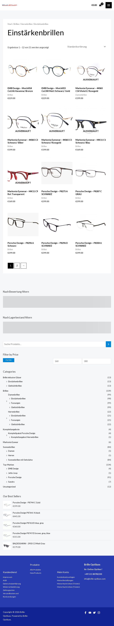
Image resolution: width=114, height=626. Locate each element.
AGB (5, 580)
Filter (9, 360)
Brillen (5, 391)
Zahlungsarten (9, 590)
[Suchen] (108, 344)
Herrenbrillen (13, 412)
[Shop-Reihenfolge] (86, 46)
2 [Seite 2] (17, 265)
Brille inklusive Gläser (12, 377)
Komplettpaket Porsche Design (21, 433)
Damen (11, 451)
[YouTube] (90, 612)
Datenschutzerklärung (12, 584)
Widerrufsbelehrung (11, 587)
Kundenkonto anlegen (66, 577)
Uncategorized (9, 486)
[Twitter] (94, 612)
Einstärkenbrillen (15, 381)
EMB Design (13, 468)
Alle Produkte (35, 570)
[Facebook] (85, 612)
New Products (35, 573)
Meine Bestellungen (65, 580)
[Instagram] (99, 612)
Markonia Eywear (10, 442)
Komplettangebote (11, 429)
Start (10, 24)
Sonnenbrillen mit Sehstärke (20, 460)
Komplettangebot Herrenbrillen (24, 437)
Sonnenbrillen (9, 447)
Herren (11, 455)
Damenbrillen (14, 394)
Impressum (7, 577)
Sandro (11, 482)
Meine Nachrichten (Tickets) (68, 584)
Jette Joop (13, 473)
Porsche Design (15, 477)
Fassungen (15, 403)
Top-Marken (8, 465)
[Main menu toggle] (109, 5)
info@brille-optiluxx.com (95, 579)
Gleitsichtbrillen (15, 386)
